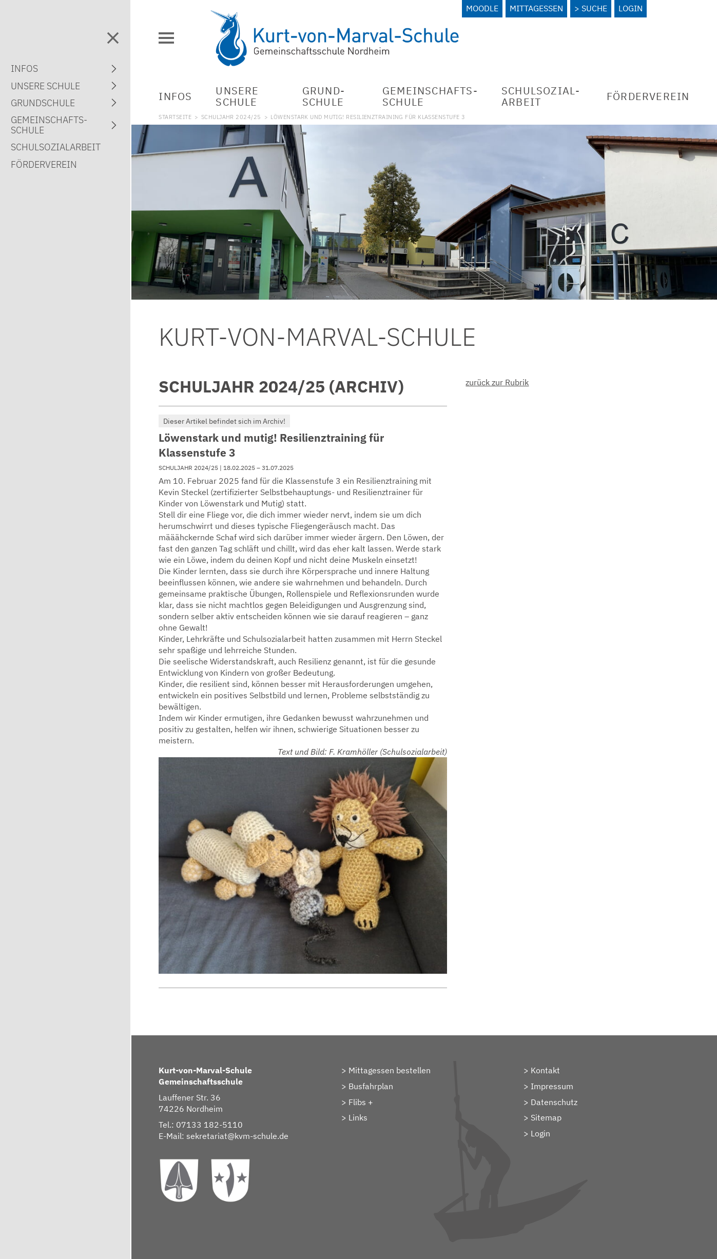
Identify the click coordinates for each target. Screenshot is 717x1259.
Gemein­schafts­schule (429, 96)
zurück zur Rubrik (497, 382)
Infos (175, 96)
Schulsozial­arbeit (540, 96)
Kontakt (545, 1070)
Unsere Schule (237, 96)
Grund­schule (323, 96)
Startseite (175, 117)
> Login (537, 1133)
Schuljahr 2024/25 (231, 117)
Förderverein (648, 96)
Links (357, 1117)
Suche (594, 8)
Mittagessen (536, 8)
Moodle (482, 8)
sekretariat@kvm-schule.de (237, 1136)
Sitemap (546, 1117)
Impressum (552, 1086)
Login (630, 8)
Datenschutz (554, 1102)
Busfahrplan (370, 1086)
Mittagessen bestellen (389, 1070)
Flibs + (360, 1102)
